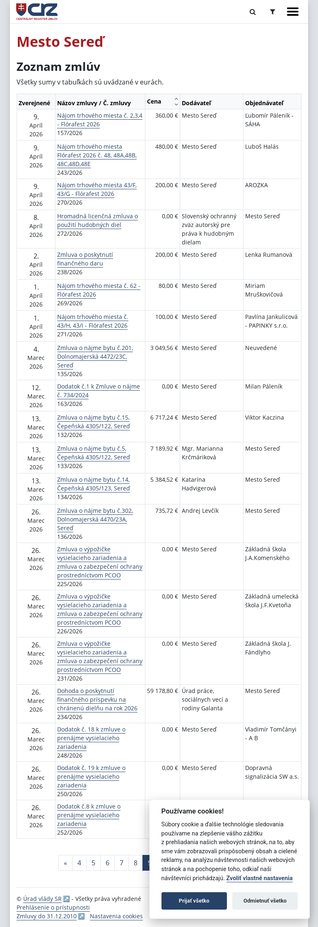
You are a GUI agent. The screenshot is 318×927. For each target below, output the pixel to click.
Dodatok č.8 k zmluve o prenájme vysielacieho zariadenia (88, 815)
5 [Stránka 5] (93, 862)
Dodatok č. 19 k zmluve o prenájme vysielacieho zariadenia (91, 776)
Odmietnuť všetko (265, 901)
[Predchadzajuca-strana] (65, 863)
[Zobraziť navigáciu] (292, 11)
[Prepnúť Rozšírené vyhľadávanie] (273, 11)
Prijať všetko (194, 901)
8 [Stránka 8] (135, 862)
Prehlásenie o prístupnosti (53, 907)
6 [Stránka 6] (107, 862)
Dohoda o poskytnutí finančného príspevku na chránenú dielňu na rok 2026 (97, 699)
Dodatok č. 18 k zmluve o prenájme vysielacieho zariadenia (91, 738)
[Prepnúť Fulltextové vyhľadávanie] (252, 11)
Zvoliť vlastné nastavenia (259, 878)
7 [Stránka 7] (121, 862)
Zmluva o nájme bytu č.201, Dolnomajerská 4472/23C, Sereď (95, 356)
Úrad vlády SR (42, 899)
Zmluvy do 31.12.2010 (47, 916)
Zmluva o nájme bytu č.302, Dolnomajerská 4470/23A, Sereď (95, 519)
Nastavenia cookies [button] (116, 916)
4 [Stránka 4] (79, 862)
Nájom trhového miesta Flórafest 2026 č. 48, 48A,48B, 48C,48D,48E (97, 155)
